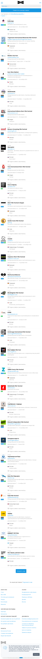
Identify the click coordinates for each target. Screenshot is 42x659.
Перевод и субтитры (27, 597)
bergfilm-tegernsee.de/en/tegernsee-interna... (20, 39)
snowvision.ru (11, 93)
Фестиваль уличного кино (16, 553)
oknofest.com (11, 186)
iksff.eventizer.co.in (13, 113)
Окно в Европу (12, 185)
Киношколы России (6, 631)
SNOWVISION (11, 91)
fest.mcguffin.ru (12, 352)
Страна (3, 16)
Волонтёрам (4, 601)
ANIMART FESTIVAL (13, 533)
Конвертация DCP (26, 594)
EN (40, 3)
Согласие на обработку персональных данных (28, 624)
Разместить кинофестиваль (21, 10)
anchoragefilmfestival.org (14, 333)
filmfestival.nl (11, 388)
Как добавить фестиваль (7, 623)
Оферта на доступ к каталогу (29, 627)
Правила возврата (26, 632)
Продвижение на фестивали (29, 592)
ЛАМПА (10, 513)
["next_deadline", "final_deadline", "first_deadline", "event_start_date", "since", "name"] (18, 14)
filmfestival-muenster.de (14, 276)
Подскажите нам (27, 582)
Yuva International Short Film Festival (19, 167)
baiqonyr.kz (11, 23)
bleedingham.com (12, 294)
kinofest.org (11, 478)
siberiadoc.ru (11, 149)
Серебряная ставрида (15, 404)
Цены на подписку (26, 630)
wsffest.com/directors (13, 554)
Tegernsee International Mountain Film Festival (22, 37)
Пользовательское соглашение (30, 621)
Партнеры (3, 611)
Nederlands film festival (15, 386)
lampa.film (10, 515)
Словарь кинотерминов (7, 633)
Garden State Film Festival (15, 221)
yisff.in (9, 168)
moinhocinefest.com (13, 57)
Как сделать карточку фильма (8, 621)
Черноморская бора (14, 456)
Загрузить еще (21, 571)
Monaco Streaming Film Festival (17, 129)
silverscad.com (12, 406)
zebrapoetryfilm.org (13, 371)
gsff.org (10, 222)
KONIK (9, 312)
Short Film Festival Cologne (16, 203)
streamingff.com (12, 131)
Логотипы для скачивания (7, 597)
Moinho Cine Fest (13, 55)
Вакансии (3, 604)
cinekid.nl (10, 240)
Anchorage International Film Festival (19, 332)
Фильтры (4, 6)
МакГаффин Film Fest (14, 350)
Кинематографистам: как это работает (10, 618)
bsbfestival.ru (11, 458)
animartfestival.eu (12, 535)
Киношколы (4, 614)
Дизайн (24, 599)
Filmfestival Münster (14, 275)
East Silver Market (13, 72)
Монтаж (24, 601)
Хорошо (36, 654)
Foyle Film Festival (13, 495)
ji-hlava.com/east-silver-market (16, 74)
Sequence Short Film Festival (16, 257)
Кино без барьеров (14, 476)
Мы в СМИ (3, 594)
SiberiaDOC (11, 147)
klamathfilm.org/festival (14, 424)
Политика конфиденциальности (30, 618)
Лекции (3, 599)
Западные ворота (13, 438)
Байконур (11, 21)
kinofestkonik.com (13, 314)
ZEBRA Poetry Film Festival (16, 369)
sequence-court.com (13, 258)
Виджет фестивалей (6, 635)
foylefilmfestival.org (13, 497)
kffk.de (9, 204)
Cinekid (10, 239)
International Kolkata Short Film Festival (20, 111)
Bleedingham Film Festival (15, 293)
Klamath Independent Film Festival (18, 422)
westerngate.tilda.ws (13, 440)
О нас (2, 592)
